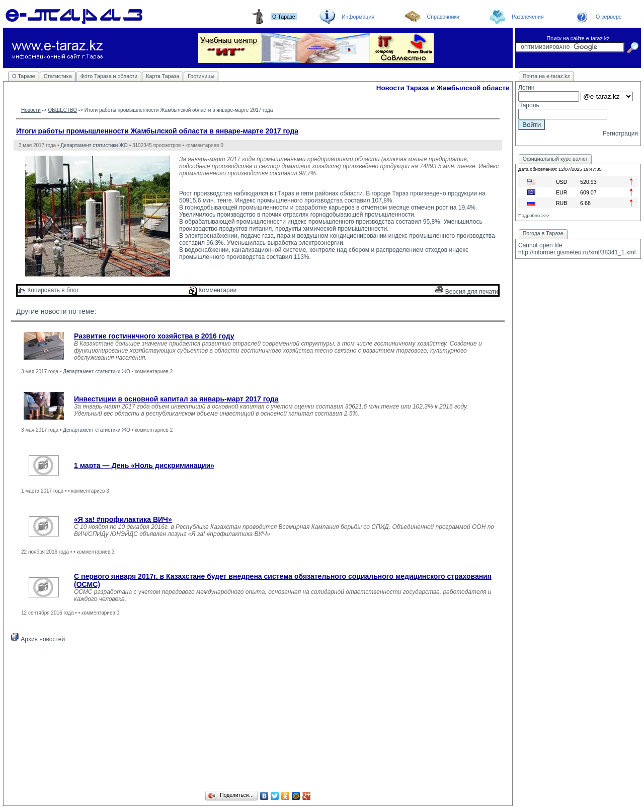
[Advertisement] (258, 718)
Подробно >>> (533, 215)
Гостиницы (201, 76)
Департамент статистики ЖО (94, 145)
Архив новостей (38, 639)
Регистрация (620, 133)
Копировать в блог (48, 290)
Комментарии (212, 290)
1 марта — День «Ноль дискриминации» (144, 465)
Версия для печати (466, 291)
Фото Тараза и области (109, 76)
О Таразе (23, 76)
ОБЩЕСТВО (62, 110)
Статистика (58, 76)
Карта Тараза (162, 76)
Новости (31, 110)
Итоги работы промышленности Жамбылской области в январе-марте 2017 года (157, 131)
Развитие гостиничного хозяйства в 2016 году (154, 336)
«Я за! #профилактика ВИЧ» (123, 519)
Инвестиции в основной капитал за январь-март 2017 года (176, 399)
